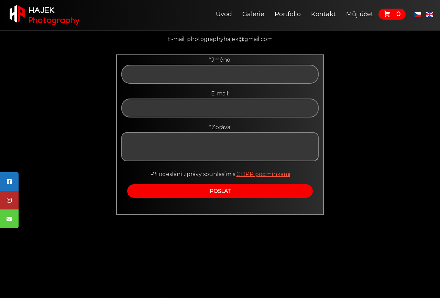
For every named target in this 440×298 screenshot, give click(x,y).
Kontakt (323, 14)
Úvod (224, 14)
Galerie (253, 14)
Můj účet (359, 14)
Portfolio (288, 14)
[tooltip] (9, 181)
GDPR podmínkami (263, 174)
